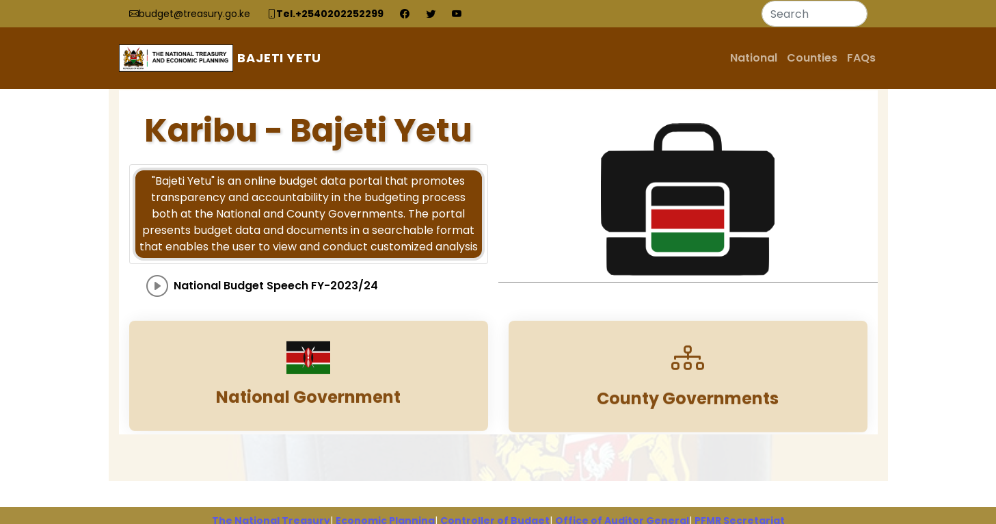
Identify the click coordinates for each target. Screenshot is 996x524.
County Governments (688, 409)
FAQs (861, 58)
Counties (812, 58)
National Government (308, 408)
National (753, 58)
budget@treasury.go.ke (194, 14)
